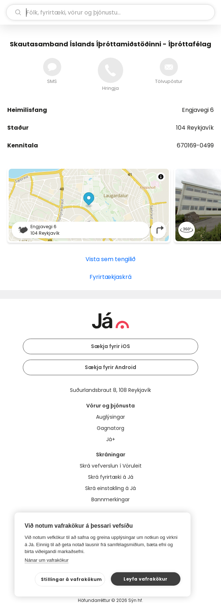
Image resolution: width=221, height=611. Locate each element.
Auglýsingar (110, 416)
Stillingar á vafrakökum (71, 579)
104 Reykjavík (195, 128)
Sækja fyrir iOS (110, 346)
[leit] (110, 12)
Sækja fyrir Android (110, 367)
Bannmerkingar (110, 499)
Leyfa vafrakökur (145, 579)
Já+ (110, 439)
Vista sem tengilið (110, 259)
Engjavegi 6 (198, 110)
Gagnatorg (110, 428)
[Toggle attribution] (161, 176)
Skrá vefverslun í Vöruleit (111, 465)
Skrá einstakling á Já (110, 488)
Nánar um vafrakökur (46, 560)
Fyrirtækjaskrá (110, 277)
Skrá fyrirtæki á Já (110, 477)
